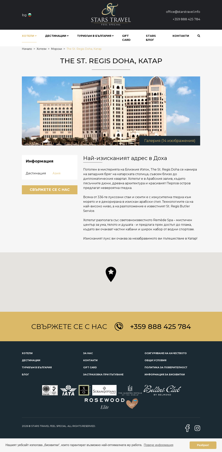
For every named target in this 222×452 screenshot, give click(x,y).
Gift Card (126, 38)
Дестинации (31, 360)
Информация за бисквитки (165, 374)
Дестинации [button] (57, 36)
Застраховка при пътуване (103, 374)
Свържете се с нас (50, 190)
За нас (88, 353)
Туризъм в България (37, 367)
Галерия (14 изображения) (169, 140)
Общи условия (155, 360)
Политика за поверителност (166, 367)
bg (24, 15)
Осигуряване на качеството (166, 353)
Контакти (181, 36)
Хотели (27, 353)
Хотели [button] (29, 36)
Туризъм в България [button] (95, 36)
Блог (25, 374)
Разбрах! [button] (203, 445)
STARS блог (151, 38)
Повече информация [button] (158, 445)
